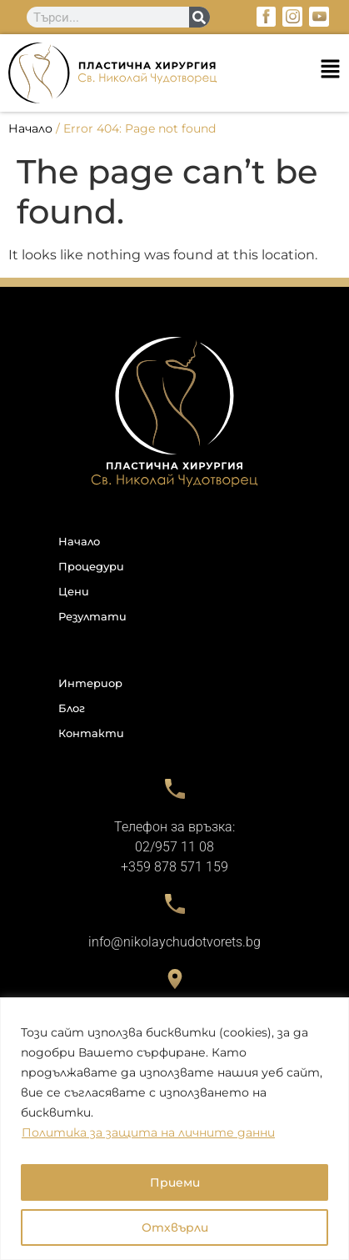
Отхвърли (175, 1227)
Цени (73, 591)
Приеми (175, 1182)
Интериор (90, 683)
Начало (30, 128)
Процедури (91, 566)
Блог (71, 708)
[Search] (199, 17)
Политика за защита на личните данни (148, 1132)
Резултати (92, 616)
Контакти (91, 733)
